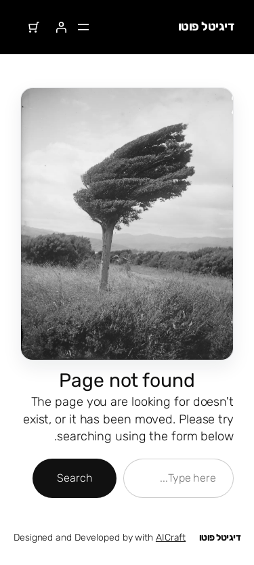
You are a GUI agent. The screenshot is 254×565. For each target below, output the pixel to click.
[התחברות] (61, 27)
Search (74, 478)
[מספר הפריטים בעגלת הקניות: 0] (33, 27)
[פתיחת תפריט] (83, 27)
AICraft (171, 537)
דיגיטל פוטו (206, 26)
